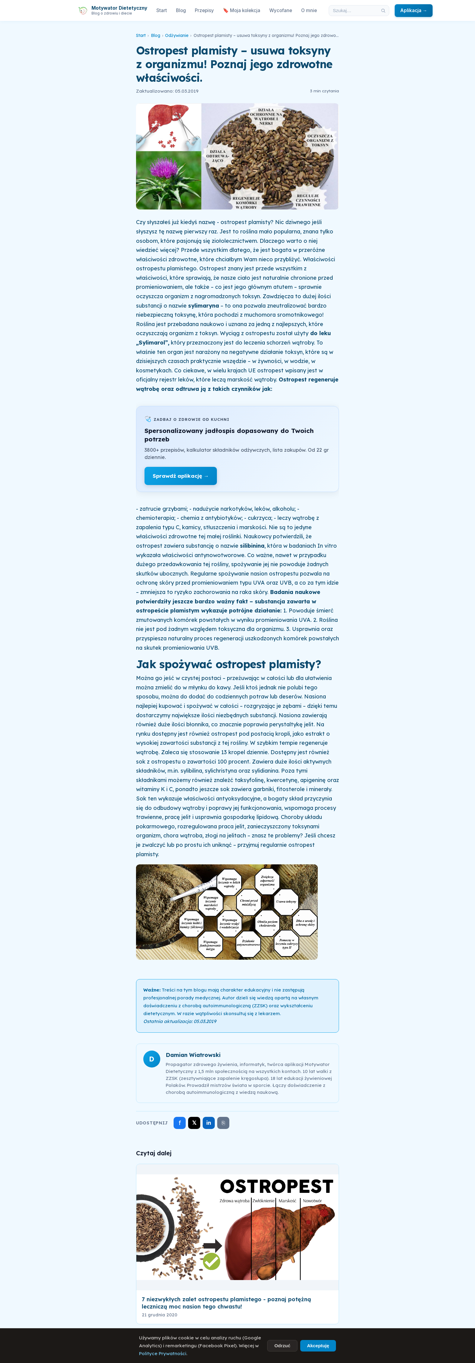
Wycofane (280, 10)
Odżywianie (176, 35)
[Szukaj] (383, 10)
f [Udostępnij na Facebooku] (180, 1123)
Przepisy (204, 10)
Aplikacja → (413, 10)
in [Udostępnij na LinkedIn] (208, 1122)
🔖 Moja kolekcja (241, 10)
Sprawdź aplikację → (181, 476)
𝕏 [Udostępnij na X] (194, 1122)
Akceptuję (318, 1345)
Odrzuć (282, 1345)
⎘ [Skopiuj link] (223, 1123)
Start (161, 10)
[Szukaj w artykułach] (353, 10)
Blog (181, 10)
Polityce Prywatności (162, 1353)
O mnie (309, 10)
